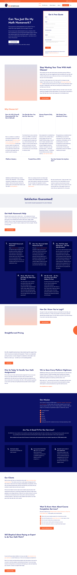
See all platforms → (14, 186)
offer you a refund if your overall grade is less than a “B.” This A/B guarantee (12, 142)
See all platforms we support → (46, 386)
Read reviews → (31, 186)
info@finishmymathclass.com (15, 1)
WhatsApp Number (48, 30)
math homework (14, 248)
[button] (70, 5)
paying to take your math (56, 518)
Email (46, 21)
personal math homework (41, 248)
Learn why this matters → (48, 153)
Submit (48, 47)
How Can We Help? (48, 39)
